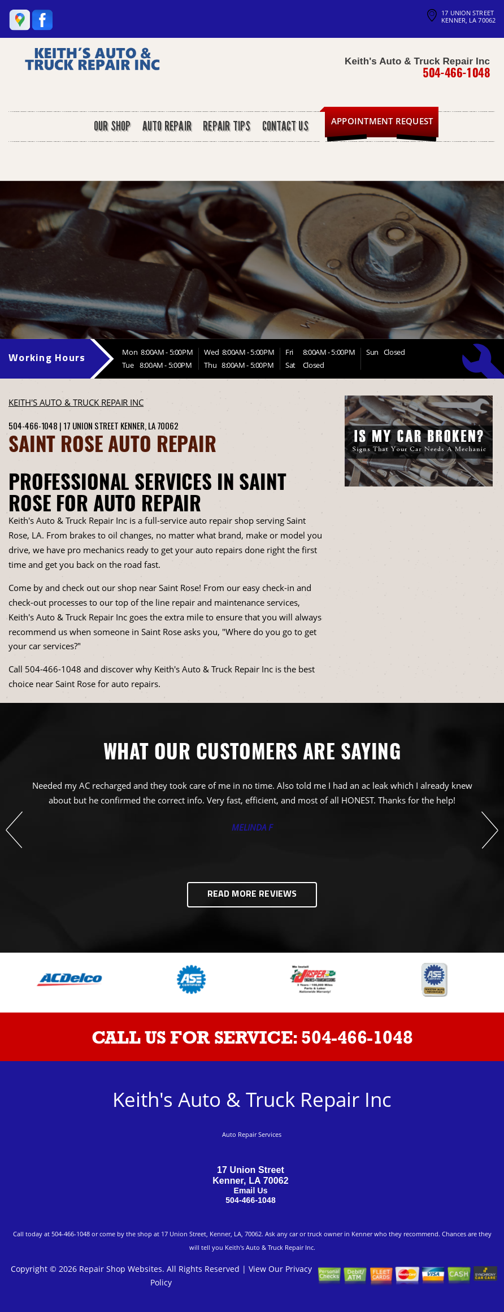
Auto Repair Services (251, 1134)
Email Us (250, 1190)
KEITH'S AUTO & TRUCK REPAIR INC (76, 402)
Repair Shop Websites (120, 1268)
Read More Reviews (252, 894)
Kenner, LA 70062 (149, 425)
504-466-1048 (456, 72)
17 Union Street (91, 425)
